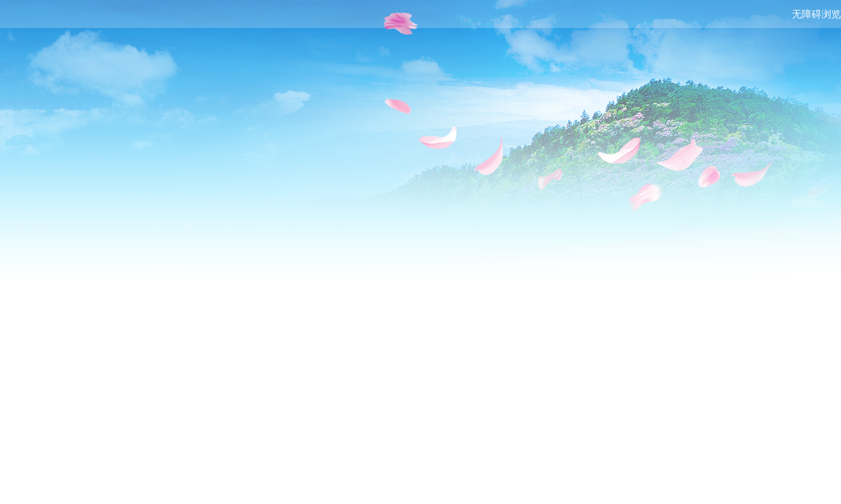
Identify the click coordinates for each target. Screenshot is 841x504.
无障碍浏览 (816, 14)
